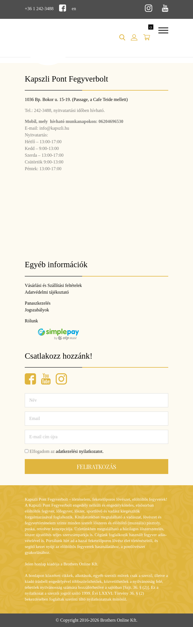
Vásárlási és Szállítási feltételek (53, 285)
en (74, 8)
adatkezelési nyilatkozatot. (80, 451)
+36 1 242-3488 (39, 8)
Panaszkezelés (38, 303)
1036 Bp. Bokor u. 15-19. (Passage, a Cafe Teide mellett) (76, 99)
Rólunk (31, 320)
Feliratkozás (96, 466)
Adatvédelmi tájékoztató (47, 292)
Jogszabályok (37, 309)
